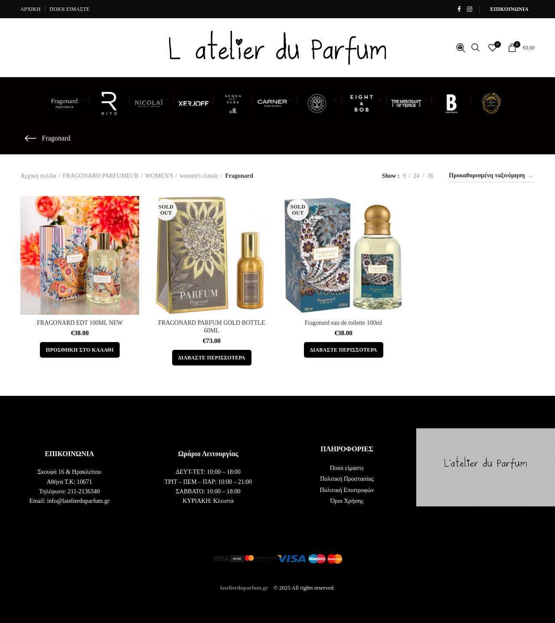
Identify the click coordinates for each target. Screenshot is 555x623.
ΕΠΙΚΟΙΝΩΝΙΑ (509, 9)
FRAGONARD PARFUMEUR (101, 176)
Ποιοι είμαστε (347, 468)
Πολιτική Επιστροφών (347, 490)
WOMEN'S (159, 176)
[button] (80, 350)
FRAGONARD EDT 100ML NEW (80, 323)
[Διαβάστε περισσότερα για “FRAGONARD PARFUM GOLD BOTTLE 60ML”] (211, 357)
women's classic (199, 176)
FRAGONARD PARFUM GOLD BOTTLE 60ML (211, 327)
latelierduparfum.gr (244, 587)
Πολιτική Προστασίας (347, 479)
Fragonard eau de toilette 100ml (343, 323)
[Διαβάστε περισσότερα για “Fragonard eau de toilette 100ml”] (343, 350)
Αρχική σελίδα (38, 176)
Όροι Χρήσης (346, 501)
